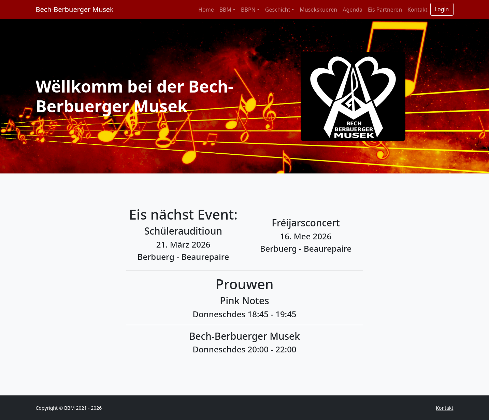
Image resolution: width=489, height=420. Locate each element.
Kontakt (417, 9)
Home (206, 9)
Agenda (352, 9)
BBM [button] (225, 9)
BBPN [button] (248, 9)
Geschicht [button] (277, 9)
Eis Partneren (385, 9)
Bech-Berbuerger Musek (75, 9)
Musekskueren (318, 9)
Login (442, 9)
